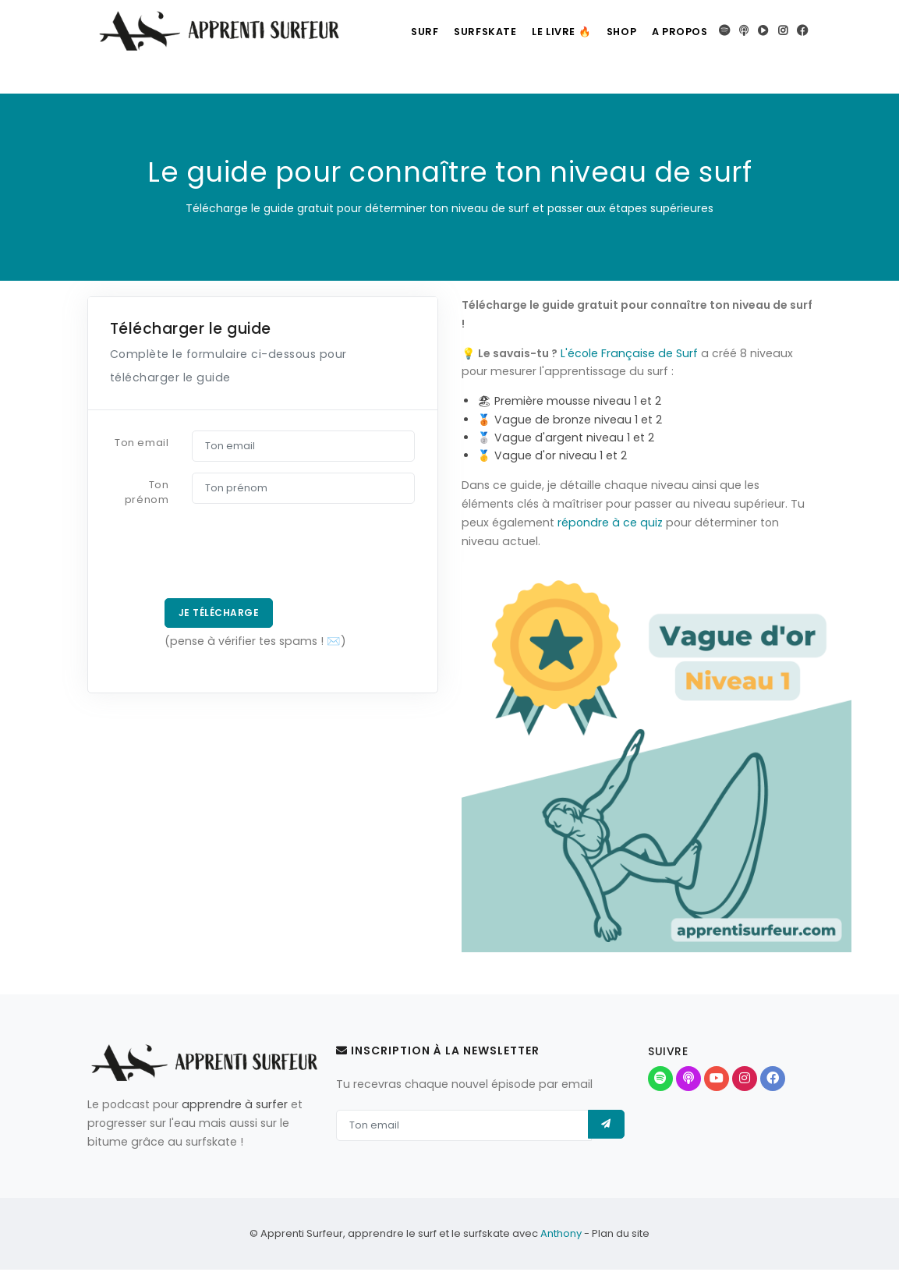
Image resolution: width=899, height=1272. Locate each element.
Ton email (141, 442)
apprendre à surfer (235, 1104)
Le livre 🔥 (546, 31)
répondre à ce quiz (610, 522)
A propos (678, 31)
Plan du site (620, 1235)
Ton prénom (146, 492)
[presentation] (216, 556)
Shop (612, 31)
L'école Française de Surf (629, 353)
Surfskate (464, 31)
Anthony (561, 1235)
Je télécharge (219, 613)
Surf (396, 31)
